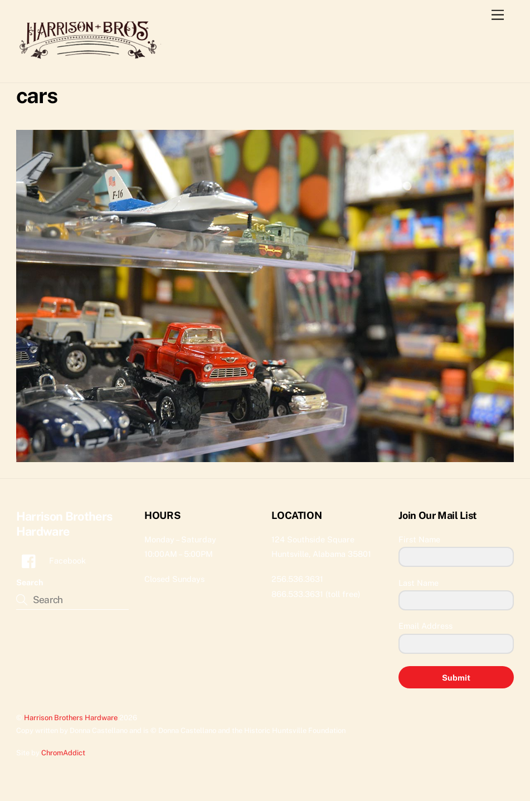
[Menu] (498, 15)
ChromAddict (63, 753)
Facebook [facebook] (51, 560)
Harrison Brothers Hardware (71, 717)
